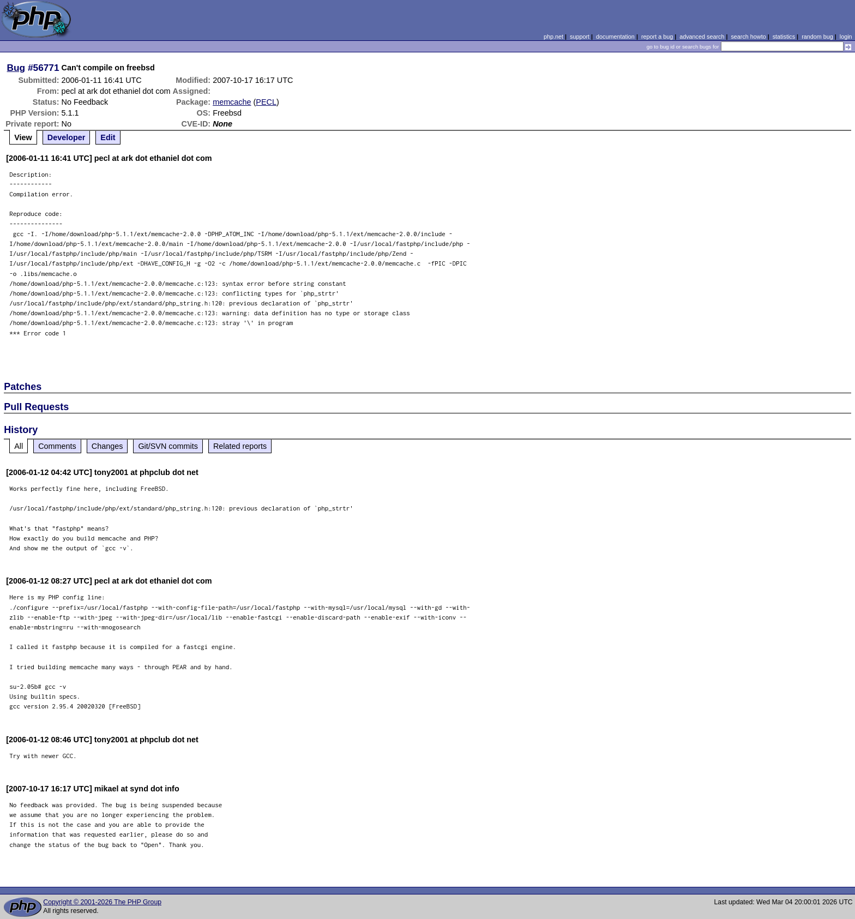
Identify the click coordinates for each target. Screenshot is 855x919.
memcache (232, 102)
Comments (57, 446)
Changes (107, 446)
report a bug (657, 36)
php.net (553, 36)
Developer (66, 137)
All (18, 446)
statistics (784, 36)
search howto (748, 36)
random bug (817, 36)
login (846, 36)
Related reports (240, 446)
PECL (266, 102)
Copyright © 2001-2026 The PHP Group (102, 902)
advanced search (701, 36)
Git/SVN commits (168, 446)
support (579, 36)
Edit (107, 137)
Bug (16, 67)
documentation (615, 36)
